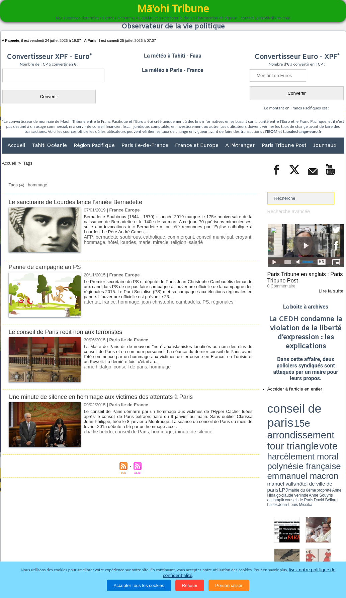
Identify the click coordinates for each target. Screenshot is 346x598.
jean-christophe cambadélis (163, 301)
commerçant (181, 236)
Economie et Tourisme (63, 554)
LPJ (269, 422)
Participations (292, 554)
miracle (155, 241)
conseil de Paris (127, 431)
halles (297, 425)
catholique (154, 236)
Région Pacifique (95, 145)
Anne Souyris (327, 423)
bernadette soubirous (118, 236)
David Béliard (288, 425)
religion (171, 241)
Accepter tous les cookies (138, 585)
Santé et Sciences (187, 554)
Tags (27, 163)
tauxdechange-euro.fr (302, 131)
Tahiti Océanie (50, 145)
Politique (29, 554)
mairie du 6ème (279, 423)
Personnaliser (229, 585)
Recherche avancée (286, 211)
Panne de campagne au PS (47, 266)
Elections (217, 554)
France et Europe (197, 145)
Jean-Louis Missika (308, 425)
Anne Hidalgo (300, 423)
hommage (93, 241)
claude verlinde (314, 423)
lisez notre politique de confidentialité (311, 575)
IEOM (272, 131)
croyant (244, 236)
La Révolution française (253, 554)
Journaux (324, 145)
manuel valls (311, 419)
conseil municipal (215, 236)
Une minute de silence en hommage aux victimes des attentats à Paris (108, 396)
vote (332, 408)
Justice (160, 554)
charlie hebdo (97, 431)
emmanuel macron (285, 418)
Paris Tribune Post (285, 145)
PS (195, 301)
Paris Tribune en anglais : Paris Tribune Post (302, 276)
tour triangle (314, 408)
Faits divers (139, 554)
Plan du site (166, 540)
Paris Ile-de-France (145, 145)
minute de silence (184, 431)
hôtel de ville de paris (330, 419)
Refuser (190, 585)
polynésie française (322, 413)
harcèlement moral (285, 413)
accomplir (338, 423)
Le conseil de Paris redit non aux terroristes (70, 331)
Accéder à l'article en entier (289, 387)
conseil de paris (126, 366)
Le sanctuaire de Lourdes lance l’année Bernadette (81, 201)
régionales (211, 301)
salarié (186, 241)
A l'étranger (240, 145)
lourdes (124, 241)
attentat (91, 301)
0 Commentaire (279, 284)
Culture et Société (107, 554)
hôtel (110, 241)
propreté (290, 423)
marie (139, 241)
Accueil (17, 145)
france (107, 301)
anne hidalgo (96, 366)
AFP (88, 236)
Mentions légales (326, 554)
